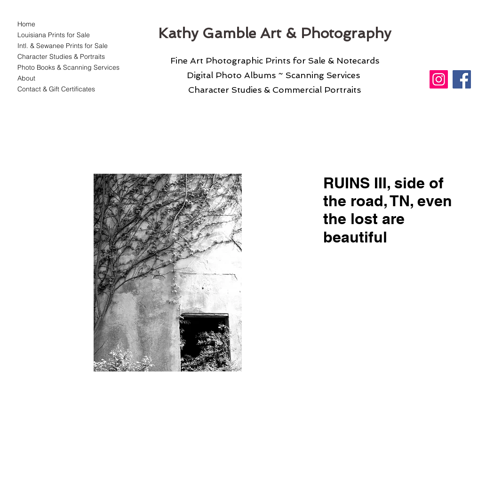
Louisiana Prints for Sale (53, 35)
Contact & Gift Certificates (56, 89)
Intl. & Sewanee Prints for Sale (62, 45)
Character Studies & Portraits (61, 56)
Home (26, 24)
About (26, 78)
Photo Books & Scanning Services (62, 67)
